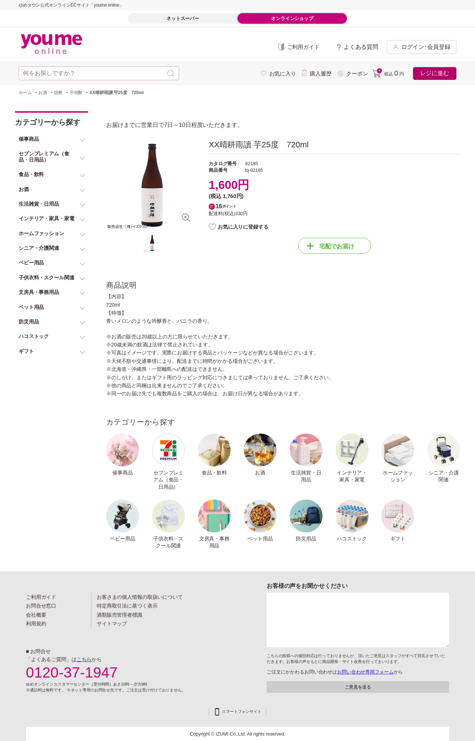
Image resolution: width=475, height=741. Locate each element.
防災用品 (306, 539)
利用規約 (36, 623)
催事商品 (122, 473)
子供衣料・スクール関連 (168, 542)
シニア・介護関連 (444, 476)
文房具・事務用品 (214, 542)
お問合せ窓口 (41, 606)
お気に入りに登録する (243, 227)
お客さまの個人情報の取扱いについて (140, 597)
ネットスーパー (182, 18)
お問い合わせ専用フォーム (365, 672)
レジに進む (434, 73)
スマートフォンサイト (242, 712)
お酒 (260, 473)
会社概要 (36, 615)
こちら (84, 659)
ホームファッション (398, 476)
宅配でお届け (330, 246)
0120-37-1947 (72, 672)
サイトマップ (112, 623)
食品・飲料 (214, 473)
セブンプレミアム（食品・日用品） (168, 480)
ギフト (398, 539)
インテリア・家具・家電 (352, 476)
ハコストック (352, 539)
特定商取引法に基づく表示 (127, 606)
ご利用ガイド (41, 597)
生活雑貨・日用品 (306, 476)
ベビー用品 (122, 539)
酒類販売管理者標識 (119, 615)
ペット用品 (260, 539)
